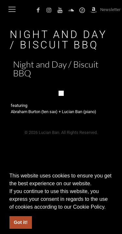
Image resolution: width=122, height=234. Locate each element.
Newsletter (110, 9)
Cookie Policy (88, 207)
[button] (108, 207)
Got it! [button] (20, 222)
